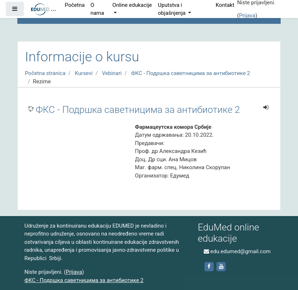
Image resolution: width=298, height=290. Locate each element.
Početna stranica (45, 73)
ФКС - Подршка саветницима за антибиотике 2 (190, 73)
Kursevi (83, 73)
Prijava (247, 15)
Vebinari (111, 73)
